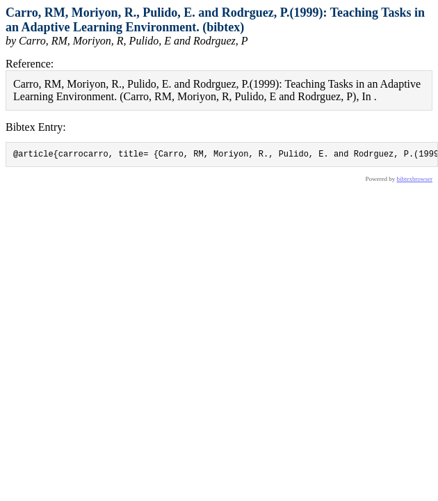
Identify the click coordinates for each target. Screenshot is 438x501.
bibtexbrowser (415, 180)
